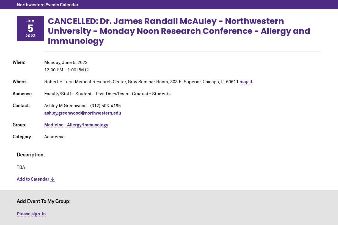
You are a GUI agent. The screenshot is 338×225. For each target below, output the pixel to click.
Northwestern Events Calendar (47, 5)
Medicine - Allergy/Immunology (76, 125)
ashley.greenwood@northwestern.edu (82, 113)
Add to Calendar (33, 179)
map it (246, 82)
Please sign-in (31, 214)
